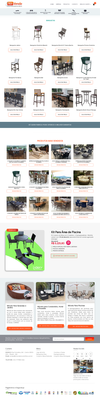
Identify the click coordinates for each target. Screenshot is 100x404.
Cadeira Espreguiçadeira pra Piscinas (73, 13)
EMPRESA (59, 4)
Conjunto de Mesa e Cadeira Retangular (31, 13)
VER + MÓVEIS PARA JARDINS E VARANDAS (20, 328)
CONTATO (75, 4)
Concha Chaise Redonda (85, 13)
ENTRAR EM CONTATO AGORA (64, 256)
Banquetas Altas (41, 354)
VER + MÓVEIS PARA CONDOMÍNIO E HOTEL (50, 326)
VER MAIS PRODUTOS (16, 164)
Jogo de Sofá (40, 352)
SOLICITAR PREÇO (15, 49)
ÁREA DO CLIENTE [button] (85, 4)
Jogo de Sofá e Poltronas (17, 13)
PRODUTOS (67, 4)
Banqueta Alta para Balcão (45, 13)
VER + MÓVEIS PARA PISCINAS (80, 326)
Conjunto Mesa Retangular (62, 356)
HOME (53, 4)
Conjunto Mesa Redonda (44, 356)
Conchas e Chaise (59, 352)
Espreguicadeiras (59, 354)
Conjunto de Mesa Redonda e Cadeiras (59, 13)
